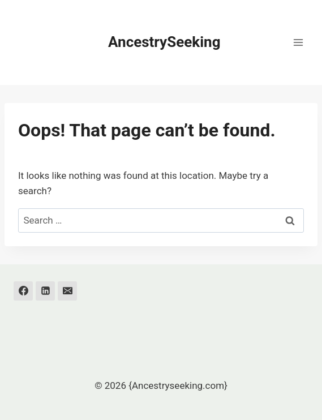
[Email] (67, 291)
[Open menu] (297, 42)
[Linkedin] (45, 291)
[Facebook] (23, 291)
